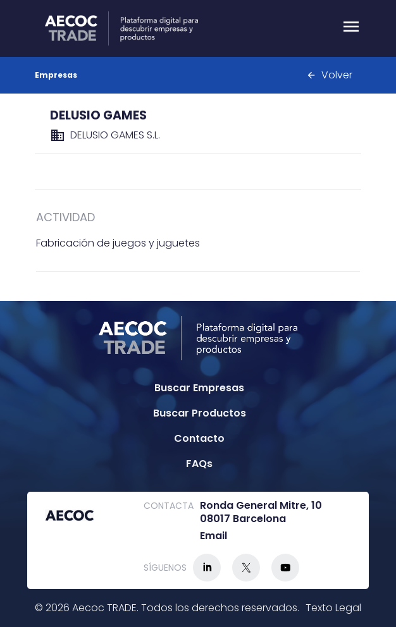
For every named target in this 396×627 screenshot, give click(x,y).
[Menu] (351, 28)
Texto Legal (333, 607)
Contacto (199, 438)
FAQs (199, 463)
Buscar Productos (199, 413)
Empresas (56, 75)
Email (213, 536)
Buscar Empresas (199, 387)
